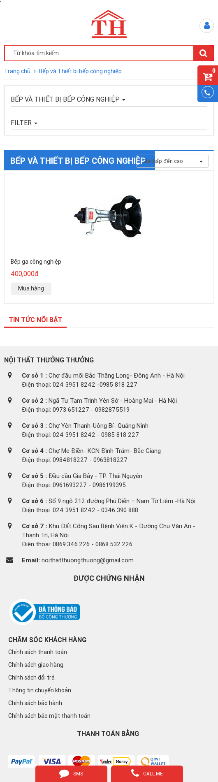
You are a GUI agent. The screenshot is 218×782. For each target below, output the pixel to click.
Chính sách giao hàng (35, 664)
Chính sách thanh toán (37, 652)
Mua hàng (31, 288)
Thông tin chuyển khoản (39, 690)
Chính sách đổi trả (31, 677)
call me (147, 773)
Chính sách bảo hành (35, 703)
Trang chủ (18, 71)
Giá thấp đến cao (172, 161)
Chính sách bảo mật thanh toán (49, 715)
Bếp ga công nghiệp (36, 261)
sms (71, 773)
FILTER (24, 122)
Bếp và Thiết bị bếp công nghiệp (80, 71)
